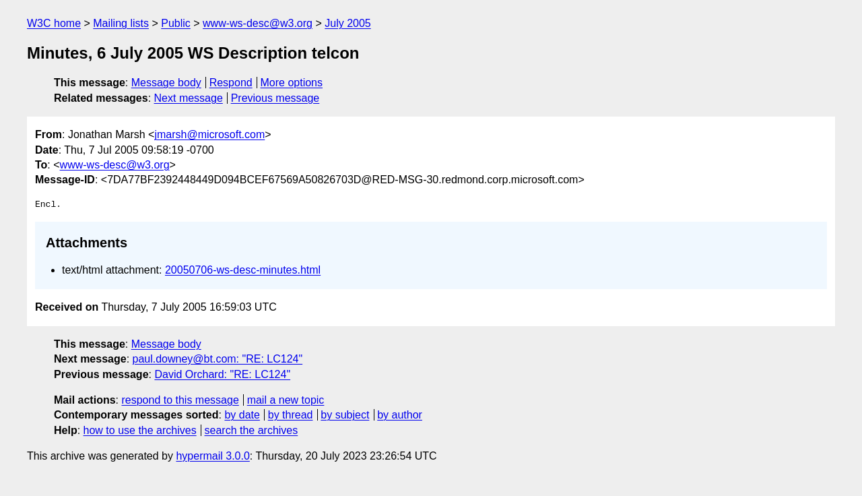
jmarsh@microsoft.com (209, 134)
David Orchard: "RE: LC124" (222, 374)
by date (241, 415)
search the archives (251, 430)
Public (176, 23)
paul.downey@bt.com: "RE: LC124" (218, 359)
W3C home (54, 23)
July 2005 (348, 23)
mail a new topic (286, 400)
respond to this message (179, 400)
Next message (188, 98)
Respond (231, 82)
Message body (166, 82)
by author (399, 415)
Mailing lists (121, 23)
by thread (290, 415)
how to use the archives (140, 430)
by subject (345, 415)
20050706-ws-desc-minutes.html (243, 270)
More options (292, 82)
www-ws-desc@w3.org (257, 23)
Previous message (275, 98)
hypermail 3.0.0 (212, 456)
